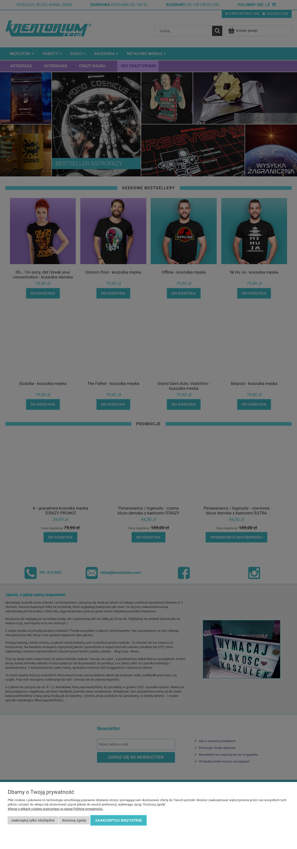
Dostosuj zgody (74, 820)
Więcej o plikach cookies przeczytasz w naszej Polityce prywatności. (55, 809)
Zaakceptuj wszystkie (118, 820)
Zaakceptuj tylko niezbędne (33, 820)
